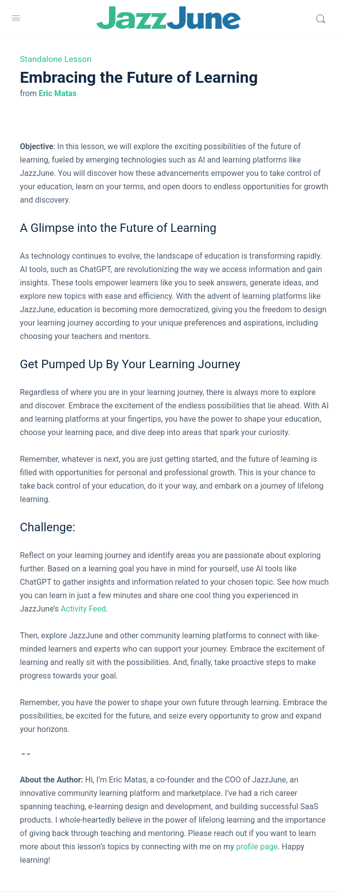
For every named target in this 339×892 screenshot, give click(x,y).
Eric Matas (57, 93)
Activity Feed (83, 608)
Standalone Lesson (55, 59)
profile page (257, 846)
